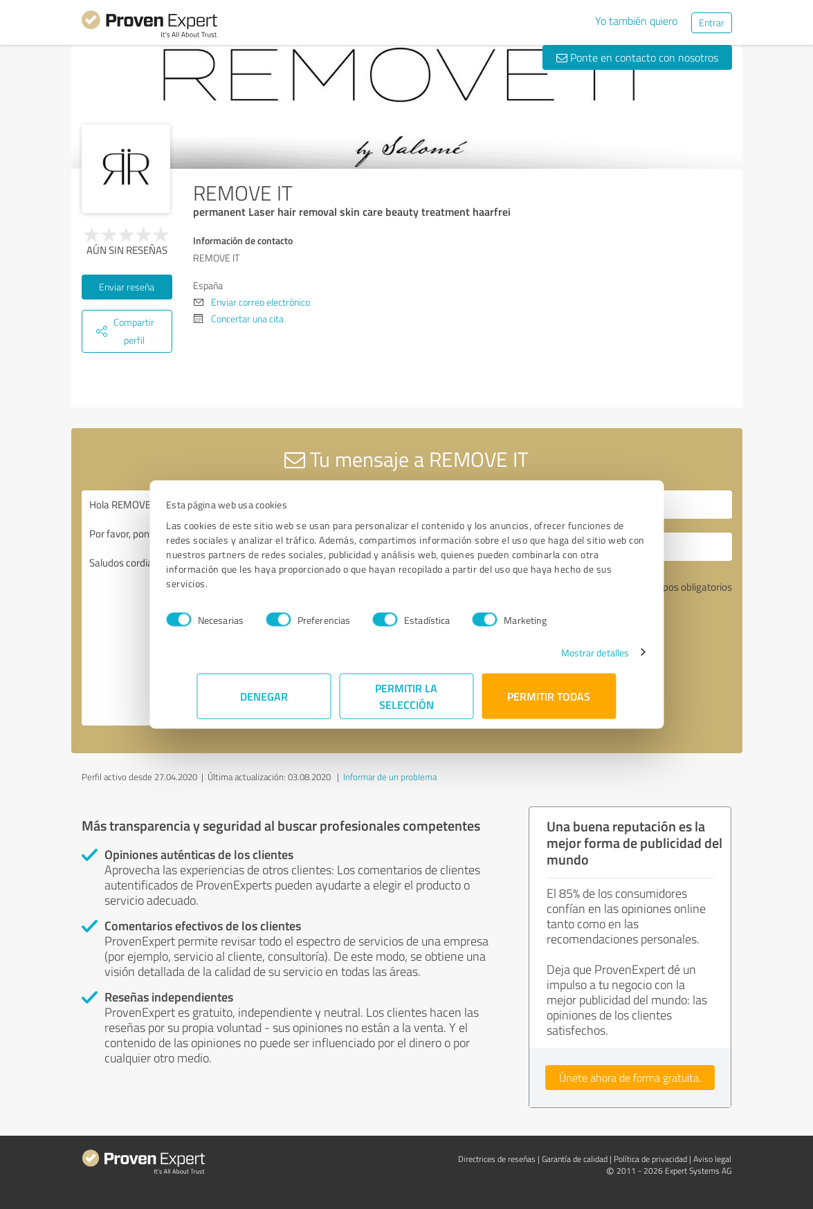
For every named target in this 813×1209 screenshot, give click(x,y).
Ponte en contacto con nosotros (637, 57)
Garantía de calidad (575, 1159)
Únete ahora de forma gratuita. (630, 1077)
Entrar (711, 22)
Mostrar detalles (564, 651)
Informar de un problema (390, 776)
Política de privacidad (650, 1159)
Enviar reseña (126, 286)
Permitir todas (549, 695)
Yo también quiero (636, 20)
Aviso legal (712, 1159)
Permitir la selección (407, 695)
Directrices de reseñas (497, 1159)
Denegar (264, 695)
